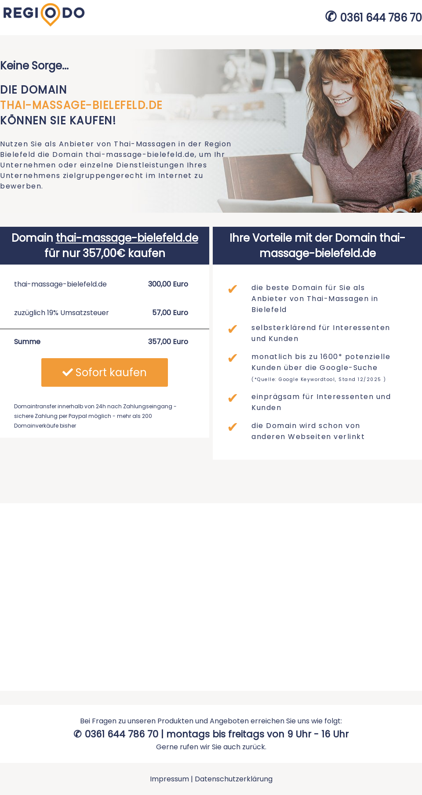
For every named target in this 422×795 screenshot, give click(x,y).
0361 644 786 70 (381, 18)
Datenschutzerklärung (234, 779)
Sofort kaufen (104, 372)
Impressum (169, 779)
